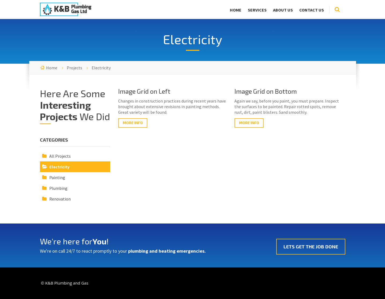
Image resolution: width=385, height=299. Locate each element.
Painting (57, 177)
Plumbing (58, 188)
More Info (133, 122)
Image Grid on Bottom (265, 91)
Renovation (60, 199)
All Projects (60, 156)
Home (235, 10)
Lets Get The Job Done (310, 246)
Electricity (59, 166)
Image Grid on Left (144, 91)
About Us (283, 10)
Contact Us (311, 10)
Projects (74, 67)
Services (257, 10)
